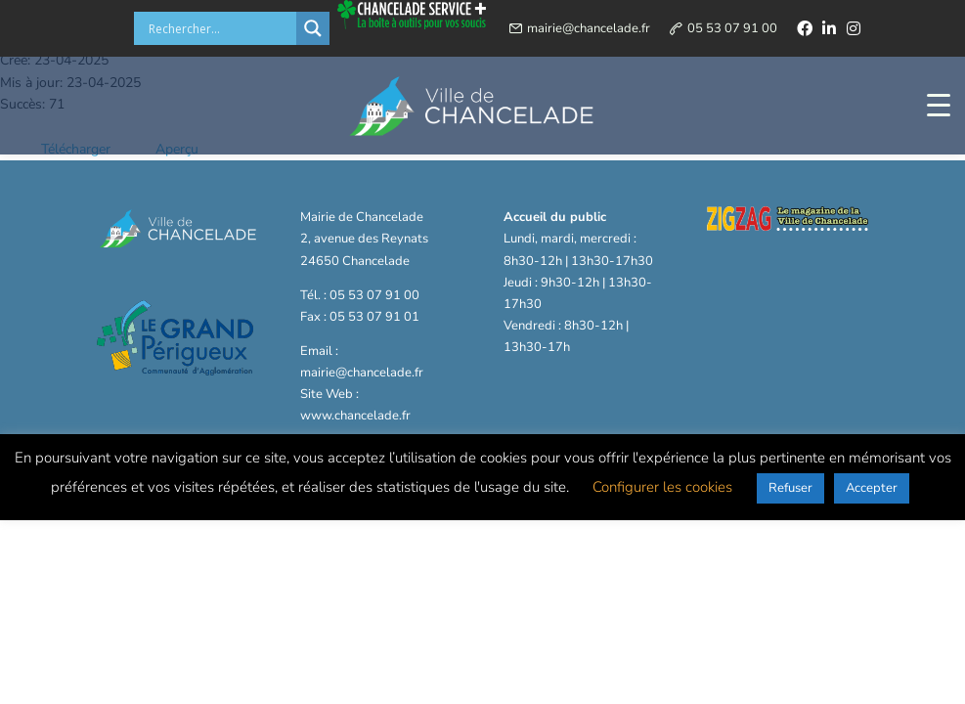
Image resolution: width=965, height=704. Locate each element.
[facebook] (804, 28)
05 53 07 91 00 (732, 28)
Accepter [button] (872, 488)
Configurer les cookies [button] (662, 487)
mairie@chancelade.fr (588, 28)
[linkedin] (829, 28)
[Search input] (220, 28)
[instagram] (853, 28)
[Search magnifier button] (312, 28)
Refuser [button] (790, 488)
